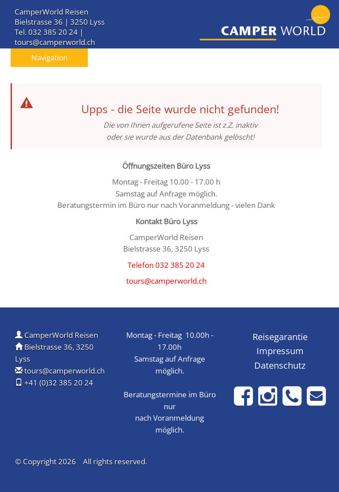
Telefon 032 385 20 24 (166, 265)
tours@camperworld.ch (55, 42)
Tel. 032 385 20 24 (46, 32)
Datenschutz (279, 365)
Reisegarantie (280, 336)
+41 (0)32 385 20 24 (58, 382)
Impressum (280, 350)
